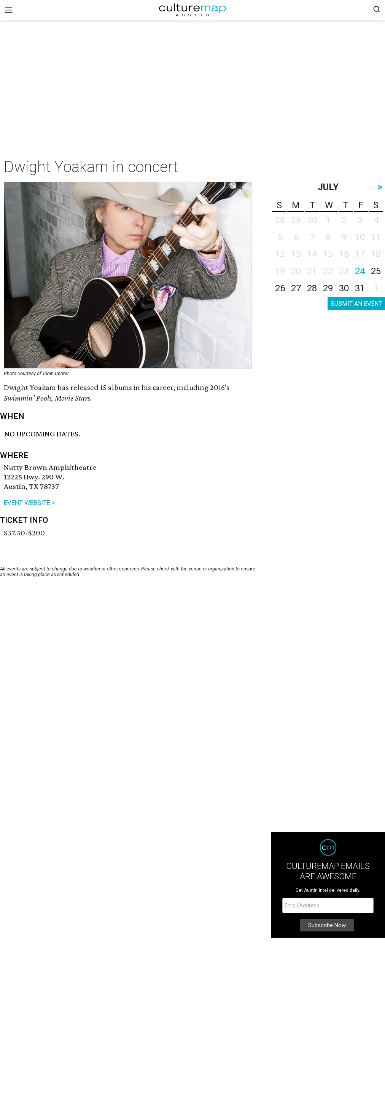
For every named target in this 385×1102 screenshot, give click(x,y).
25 (376, 271)
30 (344, 288)
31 (360, 288)
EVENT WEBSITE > (29, 502)
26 (280, 288)
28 (312, 288)
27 (296, 288)
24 (360, 271)
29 (328, 288)
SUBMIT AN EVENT (356, 303)
